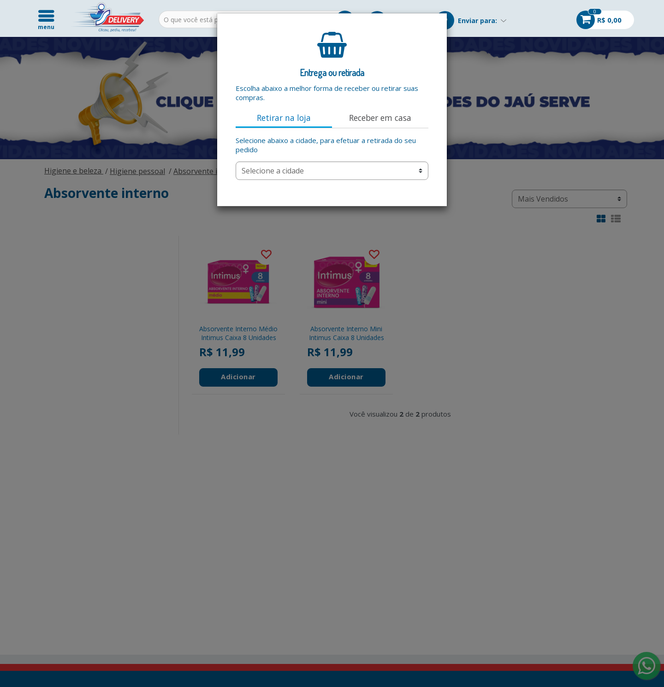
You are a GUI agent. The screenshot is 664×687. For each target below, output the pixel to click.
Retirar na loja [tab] (284, 117)
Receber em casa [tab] (380, 117)
